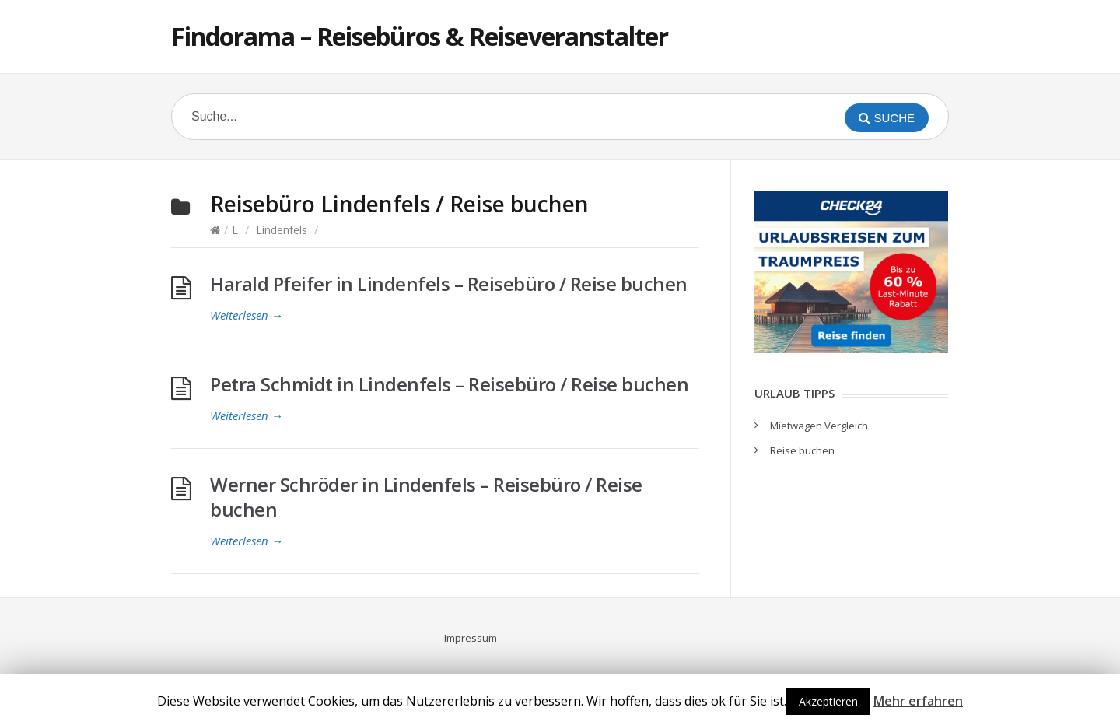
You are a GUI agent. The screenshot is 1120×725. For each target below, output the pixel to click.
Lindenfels (281, 229)
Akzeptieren (828, 701)
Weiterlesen (246, 315)
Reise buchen (802, 450)
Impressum (470, 638)
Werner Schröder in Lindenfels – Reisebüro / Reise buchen (426, 496)
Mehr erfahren (918, 700)
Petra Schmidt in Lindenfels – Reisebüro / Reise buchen (449, 384)
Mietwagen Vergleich (819, 426)
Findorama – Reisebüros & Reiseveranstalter (419, 36)
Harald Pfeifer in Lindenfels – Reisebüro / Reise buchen (449, 283)
